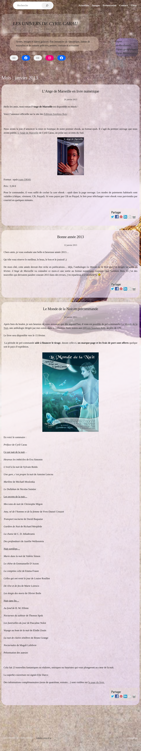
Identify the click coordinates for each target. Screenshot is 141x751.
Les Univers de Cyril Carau (45, 23)
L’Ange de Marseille (28, 132)
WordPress (133, 738)
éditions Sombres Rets (94, 328)
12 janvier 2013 (70, 245)
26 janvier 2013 (70, 99)
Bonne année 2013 (70, 237)
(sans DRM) (24, 179)
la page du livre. (96, 682)
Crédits (39, 738)
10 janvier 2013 (70, 317)
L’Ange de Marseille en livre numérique (70, 91)
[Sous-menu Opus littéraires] (137, 53)
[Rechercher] (47, 5)
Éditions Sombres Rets (55, 114)
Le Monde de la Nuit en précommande (70, 309)
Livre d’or (47, 738)
